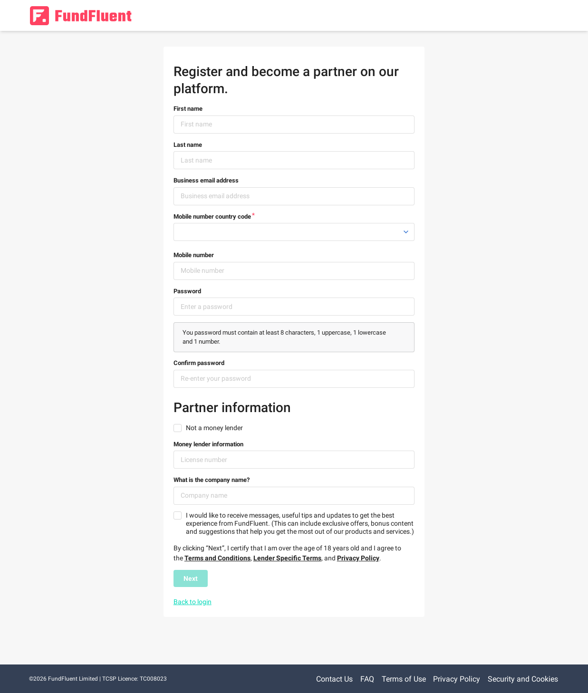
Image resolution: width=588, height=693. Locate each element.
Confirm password (199, 362)
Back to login (193, 602)
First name (188, 108)
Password (187, 291)
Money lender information (208, 444)
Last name (188, 144)
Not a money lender (214, 428)
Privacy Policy (358, 558)
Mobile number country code (212, 216)
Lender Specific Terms (287, 558)
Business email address (206, 180)
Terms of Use (404, 678)
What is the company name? (212, 479)
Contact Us (334, 678)
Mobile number (194, 255)
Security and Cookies (523, 678)
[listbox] (294, 232)
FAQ (367, 678)
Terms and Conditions (217, 558)
